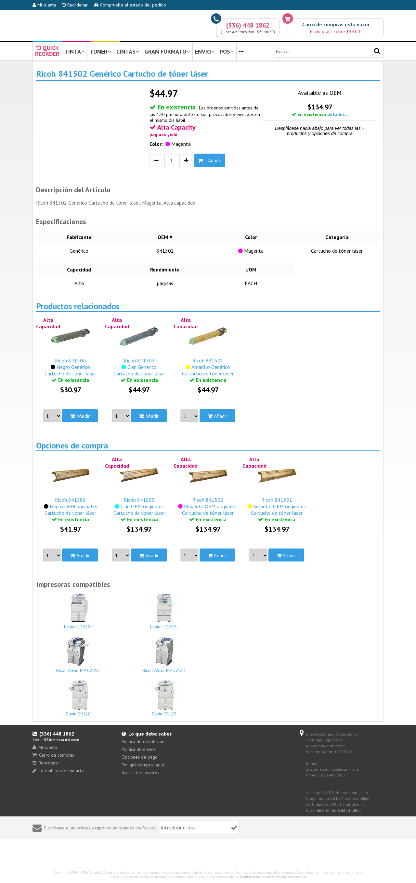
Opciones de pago (140, 757)
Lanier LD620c (78, 611)
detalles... (337, 114)
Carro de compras (53, 755)
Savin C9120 (78, 698)
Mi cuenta (44, 5)
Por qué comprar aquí (143, 765)
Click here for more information (334, 810)
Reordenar (75, 5)
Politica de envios (139, 749)
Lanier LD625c (164, 611)
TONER (100, 51)
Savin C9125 (164, 698)
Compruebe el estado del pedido (130, 5)
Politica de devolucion (143, 741)
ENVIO (205, 51)
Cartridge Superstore (103, 872)
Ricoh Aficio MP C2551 (164, 655)
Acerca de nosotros (140, 773)
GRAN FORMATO (167, 51)
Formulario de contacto (58, 771)
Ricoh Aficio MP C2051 (78, 655)
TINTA (74, 51)
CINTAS (127, 51)
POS (227, 51)
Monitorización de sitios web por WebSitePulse (273, 877)
